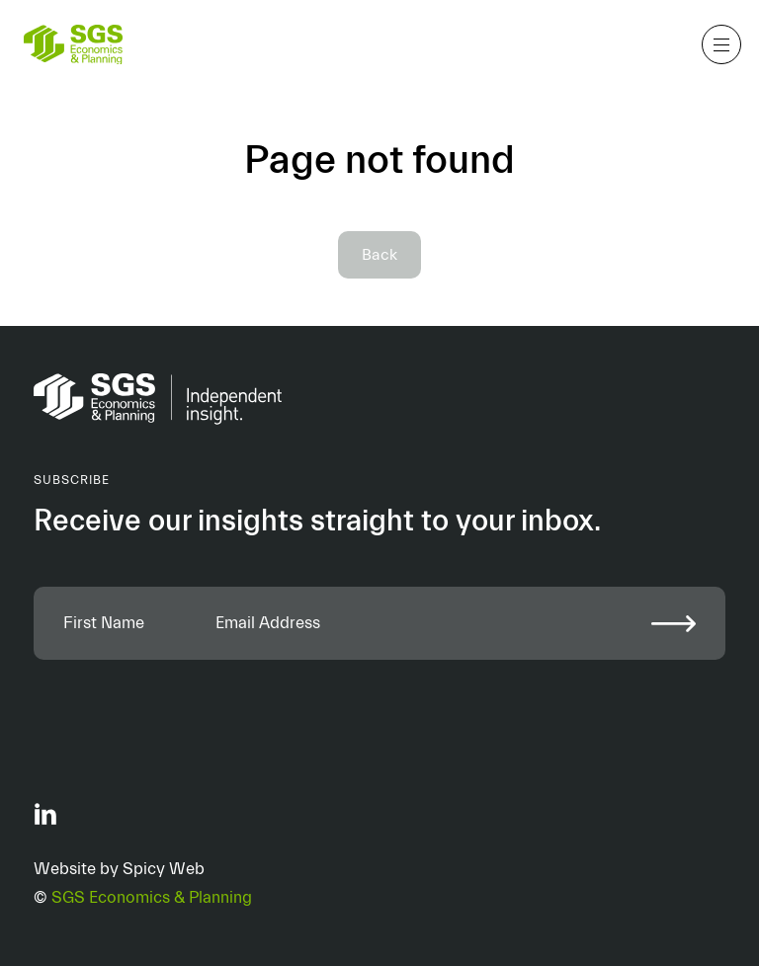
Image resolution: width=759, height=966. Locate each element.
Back (379, 255)
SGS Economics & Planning (151, 897)
